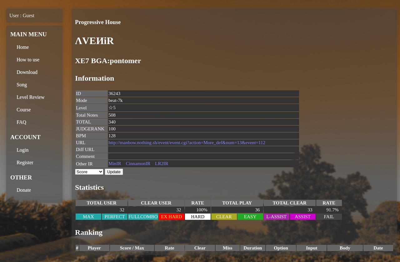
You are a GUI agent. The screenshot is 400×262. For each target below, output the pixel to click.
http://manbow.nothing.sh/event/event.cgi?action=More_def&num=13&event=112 (186, 142)
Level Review (30, 97)
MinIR (114, 163)
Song (22, 84)
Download (27, 72)
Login (22, 150)
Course (24, 109)
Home (23, 47)
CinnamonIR (138, 163)
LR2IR (161, 163)
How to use (28, 59)
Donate (24, 190)
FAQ (21, 122)
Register (25, 162)
